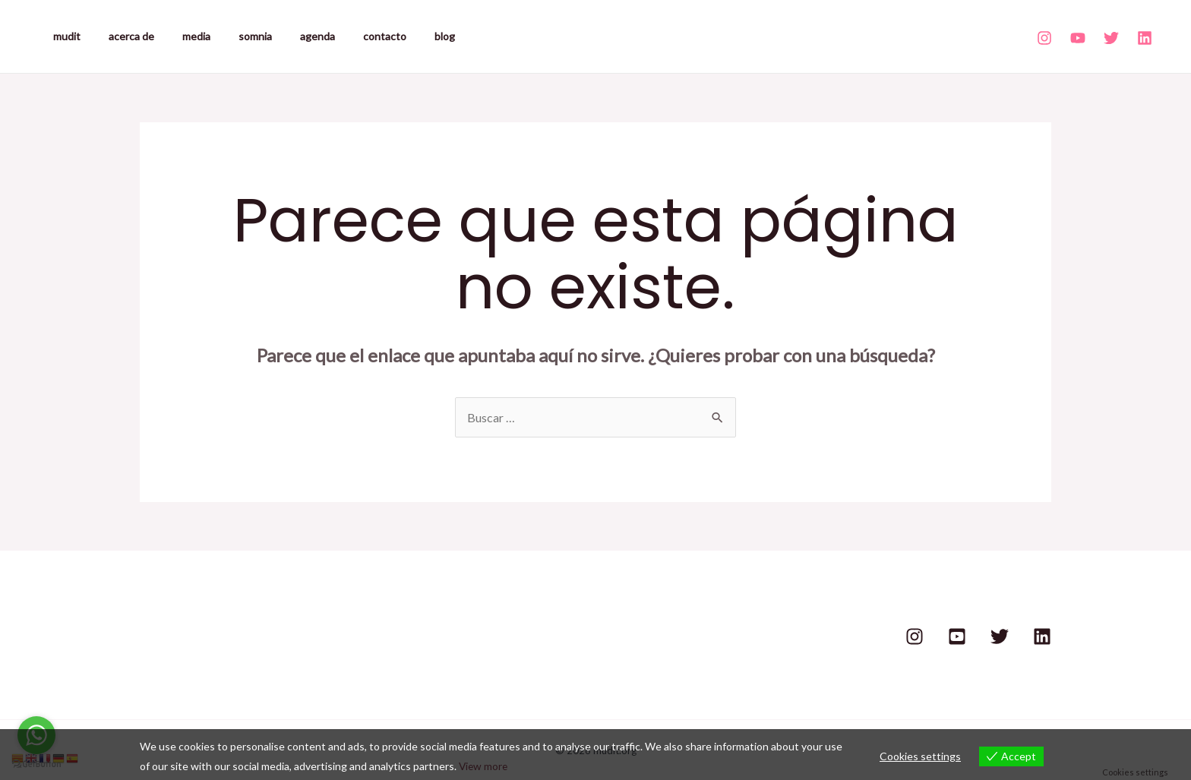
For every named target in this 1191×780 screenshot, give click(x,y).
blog (400, 36)
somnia (231, 36)
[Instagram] (1044, 38)
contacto (346, 36)
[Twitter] (1111, 38)
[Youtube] (1077, 38)
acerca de (121, 36)
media (179, 36)
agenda (286, 36)
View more (484, 765)
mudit (63, 36)
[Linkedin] (1144, 38)
